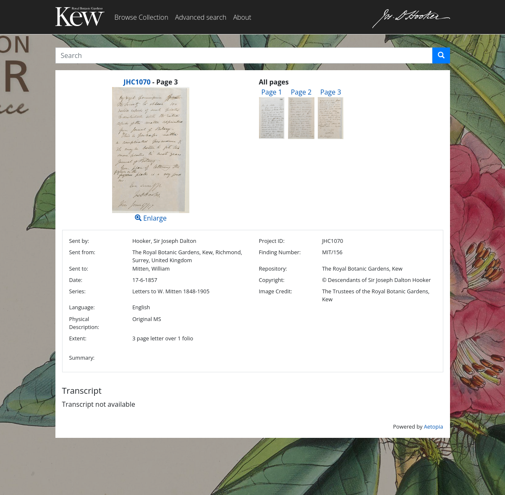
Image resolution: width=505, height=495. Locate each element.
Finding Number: (280, 252)
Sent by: (79, 241)
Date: (76, 280)
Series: (77, 291)
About (242, 17)
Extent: (77, 338)
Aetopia (433, 426)
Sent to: (79, 268)
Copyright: (271, 280)
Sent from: (82, 252)
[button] (441, 55)
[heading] (150, 82)
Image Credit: (275, 291)
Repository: (273, 268)
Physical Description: (84, 323)
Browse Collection (141, 17)
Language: (82, 307)
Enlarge (150, 155)
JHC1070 (136, 82)
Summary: (82, 357)
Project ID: (271, 241)
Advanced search (200, 17)
